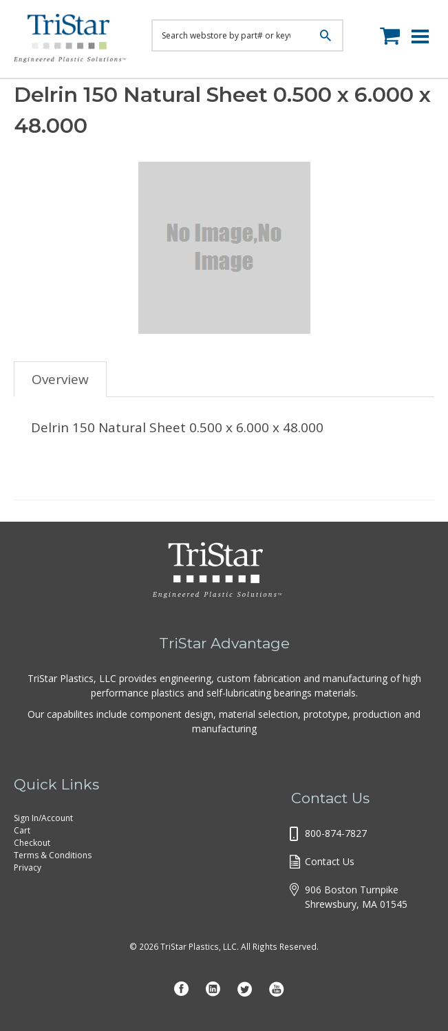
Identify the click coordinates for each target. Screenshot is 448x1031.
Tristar (72, 41)
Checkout (32, 843)
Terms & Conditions (53, 855)
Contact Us (329, 861)
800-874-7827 (336, 833)
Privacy (27, 867)
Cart (22, 830)
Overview (60, 379)
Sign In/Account (43, 818)
